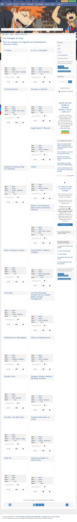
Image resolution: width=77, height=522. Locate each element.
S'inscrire (65, 133)
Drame (40, 188)
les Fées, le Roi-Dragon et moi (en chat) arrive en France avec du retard (65, 169)
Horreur (17, 71)
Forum (59, 4)
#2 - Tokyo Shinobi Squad (63, 250)
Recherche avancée (65, 88)
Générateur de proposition (67, 91)
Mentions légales (20, 516)
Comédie (14, 110)
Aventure (41, 399)
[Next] (67, 505)
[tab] (65, 45)
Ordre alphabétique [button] (63, 55)
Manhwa (47, 4)
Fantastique (23, 71)
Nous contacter (56, 516)
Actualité (9, 4)
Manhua (53, 4)
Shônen (13, 69)
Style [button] (59, 48)
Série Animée (30, 4)
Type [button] (59, 45)
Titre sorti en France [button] (63, 58)
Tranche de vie (47, 440)
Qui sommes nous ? (46, 516)
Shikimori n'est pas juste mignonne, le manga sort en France (64, 158)
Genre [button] (60, 52)
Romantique (20, 190)
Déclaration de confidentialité (33, 516)
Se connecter (65, 131)
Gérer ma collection (19, 1)
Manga (23, 4)
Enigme (40, 110)
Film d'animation (39, 4)
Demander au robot (65, 224)
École (18, 110)
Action (13, 71)
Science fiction (45, 71)
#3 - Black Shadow (62, 254)
